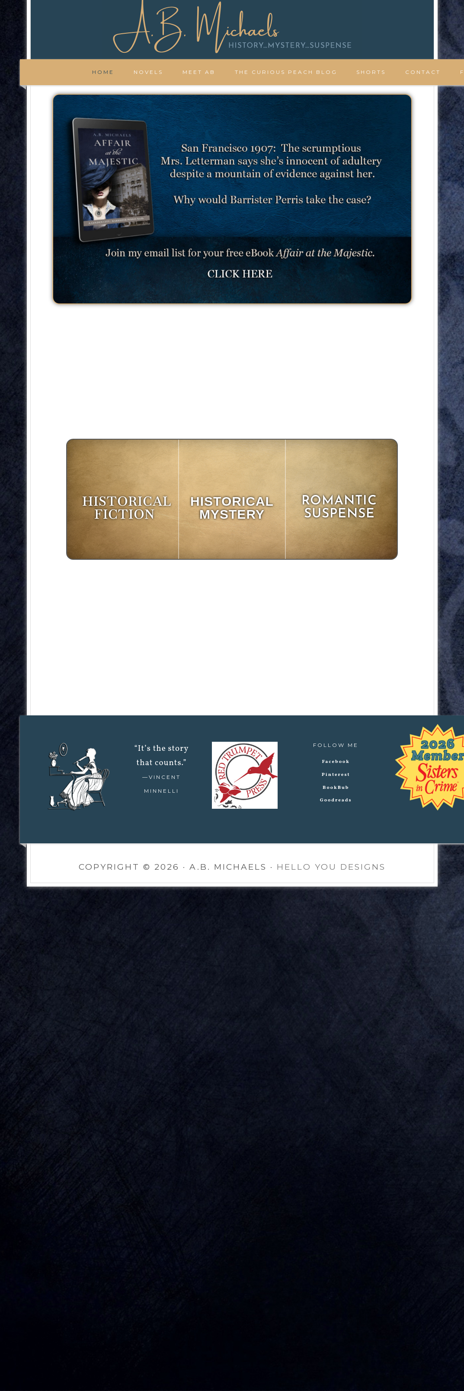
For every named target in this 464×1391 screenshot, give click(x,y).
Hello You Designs (331, 867)
